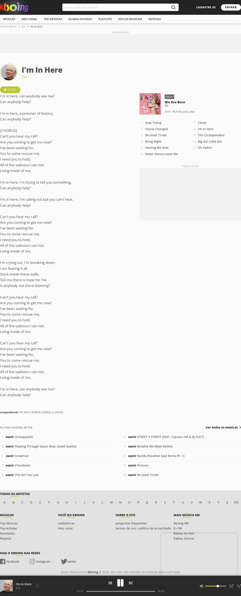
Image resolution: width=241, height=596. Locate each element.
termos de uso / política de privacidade (143, 528)
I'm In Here (205, 129)
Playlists (5, 538)
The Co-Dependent (211, 135)
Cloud (202, 123)
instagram (43, 561)
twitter (72, 561)
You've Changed (156, 129)
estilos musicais (130, 19)
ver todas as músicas (222, 427)
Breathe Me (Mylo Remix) (150, 446)
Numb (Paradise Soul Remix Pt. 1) (156, 456)
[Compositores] (37, 585)
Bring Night (153, 141)
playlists (105, 19)
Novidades (7, 533)
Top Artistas (8, 528)
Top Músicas (9, 523)
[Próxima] (130, 583)
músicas (9, 19)
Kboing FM (181, 523)
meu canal (29, 19)
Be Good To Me (156, 135)
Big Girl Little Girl (210, 141)
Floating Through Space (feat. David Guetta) (41, 446)
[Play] (120, 582)
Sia (24, 76)
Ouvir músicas (14, 7)
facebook (12, 561)
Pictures (138, 465)
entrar (231, 7)
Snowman (17, 456)
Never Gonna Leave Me (161, 154)
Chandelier (18, 465)
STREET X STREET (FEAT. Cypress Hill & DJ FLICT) (166, 437)
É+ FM (178, 528)
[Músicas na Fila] (231, 586)
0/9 (236, 502)
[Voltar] (110, 583)
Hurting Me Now (156, 148)
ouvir (11, 89)
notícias (154, 19)
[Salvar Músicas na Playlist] (239, 586)
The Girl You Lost (22, 475)
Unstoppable (19, 437)
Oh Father (205, 148)
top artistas (53, 19)
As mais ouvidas (80, 19)
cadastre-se (206, 7)
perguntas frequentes (131, 523)
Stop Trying (153, 123)
